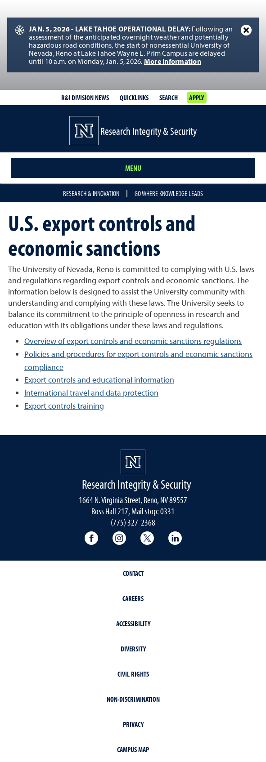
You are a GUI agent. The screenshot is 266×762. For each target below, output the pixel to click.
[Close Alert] (246, 30)
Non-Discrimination (133, 699)
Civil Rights (133, 673)
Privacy (133, 724)
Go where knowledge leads (169, 193)
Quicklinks (134, 97)
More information (172, 61)
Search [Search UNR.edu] (168, 97)
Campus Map (133, 749)
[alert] (133, 45)
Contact (133, 573)
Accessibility (133, 623)
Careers (133, 598)
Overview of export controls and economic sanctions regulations (133, 341)
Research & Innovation (91, 193)
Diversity (133, 648)
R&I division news (85, 97)
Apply (196, 97)
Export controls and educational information (99, 379)
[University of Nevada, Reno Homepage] (133, 462)
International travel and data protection (91, 393)
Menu (133, 168)
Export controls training (64, 406)
